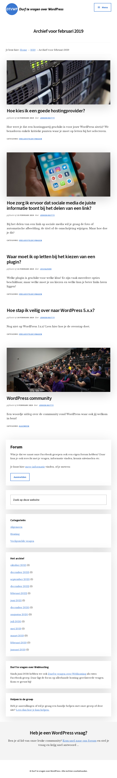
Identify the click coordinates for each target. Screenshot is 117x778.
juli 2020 (15, 621)
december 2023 (19, 572)
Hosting (15, 534)
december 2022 (19, 586)
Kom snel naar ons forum (79, 740)
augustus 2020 (19, 614)
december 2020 (19, 607)
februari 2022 (18, 593)
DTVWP (40, 9)
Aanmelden (20, 477)
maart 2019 (17, 635)
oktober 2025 (18, 565)
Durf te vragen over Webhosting (67, 673)
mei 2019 (15, 628)
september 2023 (20, 579)
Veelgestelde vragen (30, 139)
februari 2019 (18, 642)
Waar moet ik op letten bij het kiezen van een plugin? (51, 259)
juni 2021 (16, 600)
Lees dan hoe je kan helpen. (32, 709)
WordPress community (29, 398)
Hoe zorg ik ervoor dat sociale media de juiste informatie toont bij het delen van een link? (51, 205)
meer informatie (35, 466)
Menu (105, 7)
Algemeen (24, 426)
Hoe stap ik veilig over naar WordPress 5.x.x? (50, 310)
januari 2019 (18, 649)
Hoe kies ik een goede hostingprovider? (46, 111)
